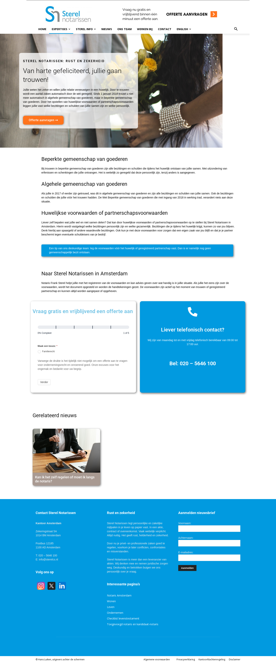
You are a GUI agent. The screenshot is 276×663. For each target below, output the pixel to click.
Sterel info (86, 29)
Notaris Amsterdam (119, 595)
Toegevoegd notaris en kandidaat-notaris (132, 624)
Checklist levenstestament (123, 618)
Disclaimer (234, 659)
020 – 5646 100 (198, 363)
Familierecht (46, 351)
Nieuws (106, 29)
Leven (110, 607)
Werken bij (145, 29)
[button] (235, 29)
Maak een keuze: (48, 346)
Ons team (124, 29)
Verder (44, 382)
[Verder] (65, 327)
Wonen (111, 601)
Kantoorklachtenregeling (212, 659)
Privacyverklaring (186, 659)
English (184, 29)
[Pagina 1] (47, 327)
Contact (164, 29)
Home (42, 29)
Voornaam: (184, 523)
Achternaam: (185, 537)
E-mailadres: (185, 552)
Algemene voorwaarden (157, 659)
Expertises (61, 29)
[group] (83, 331)
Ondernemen (115, 612)
